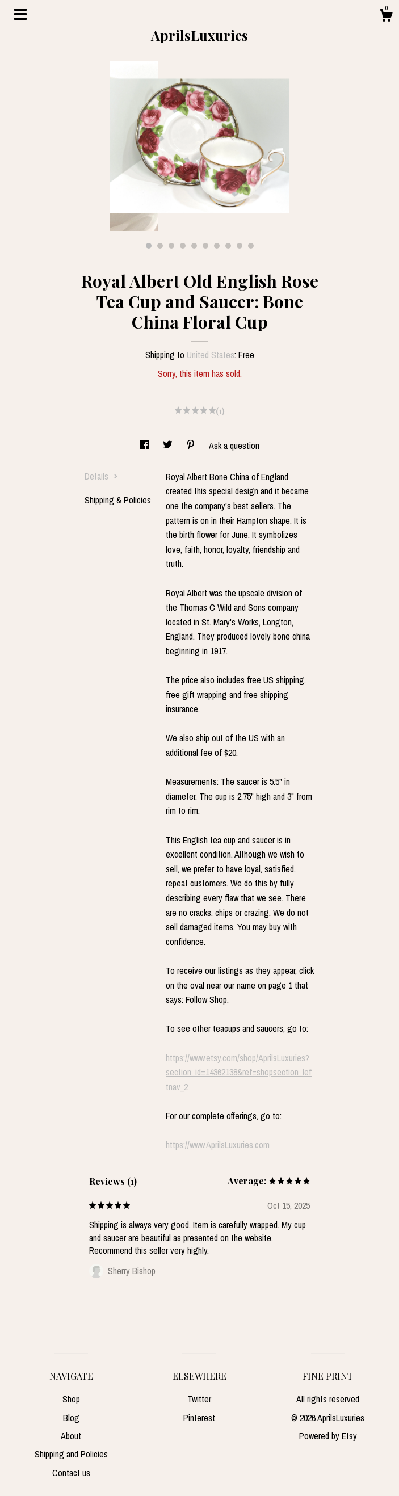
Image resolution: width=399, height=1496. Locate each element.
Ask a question (234, 445)
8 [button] (228, 246)
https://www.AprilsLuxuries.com (218, 1144)
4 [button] (183, 246)
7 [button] (217, 246)
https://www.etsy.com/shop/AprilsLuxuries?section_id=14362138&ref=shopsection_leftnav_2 (239, 1072)
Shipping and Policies (71, 1454)
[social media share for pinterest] (192, 445)
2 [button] (160, 246)
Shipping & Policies (118, 500)
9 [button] (239, 246)
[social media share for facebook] (146, 445)
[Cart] (386, 17)
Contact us (71, 1472)
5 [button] (194, 246)
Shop (71, 1399)
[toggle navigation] (20, 14)
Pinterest (199, 1417)
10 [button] (251, 246)
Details (101, 476)
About (71, 1436)
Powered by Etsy (328, 1436)
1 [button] (149, 246)
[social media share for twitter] (169, 445)
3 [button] (171, 246)
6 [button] (205, 246)
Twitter (199, 1399)
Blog (71, 1417)
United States (210, 354)
